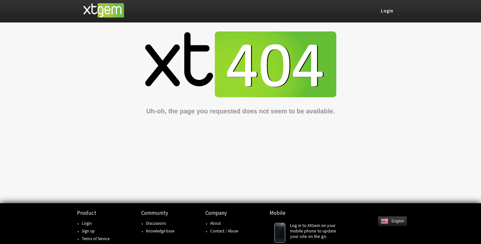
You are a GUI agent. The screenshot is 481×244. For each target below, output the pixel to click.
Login (87, 223)
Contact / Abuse (224, 231)
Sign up (88, 231)
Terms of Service (95, 238)
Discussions (156, 223)
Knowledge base (160, 231)
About (215, 223)
